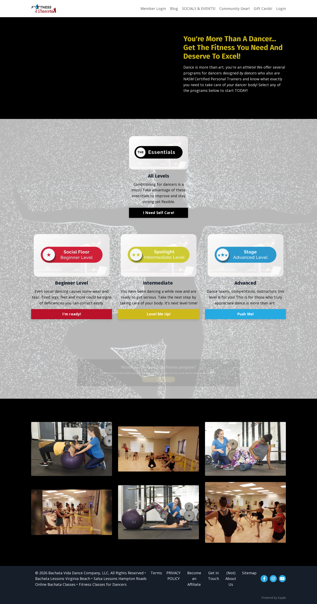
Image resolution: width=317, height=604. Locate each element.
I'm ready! (71, 314)
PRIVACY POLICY (173, 575)
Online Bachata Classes (55, 584)
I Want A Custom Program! (158, 380)
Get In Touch (213, 575)
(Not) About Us (230, 578)
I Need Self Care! (158, 212)
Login (281, 8)
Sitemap (249, 572)
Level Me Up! (159, 314)
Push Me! (245, 314)
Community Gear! (234, 8)
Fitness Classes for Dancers (103, 584)
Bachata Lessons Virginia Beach (62, 578)
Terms (156, 572)
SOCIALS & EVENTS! (198, 8)
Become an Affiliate (194, 578)
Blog (174, 8)
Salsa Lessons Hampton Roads (120, 578)
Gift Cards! (263, 8)
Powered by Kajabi (273, 598)
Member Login (153, 8)
